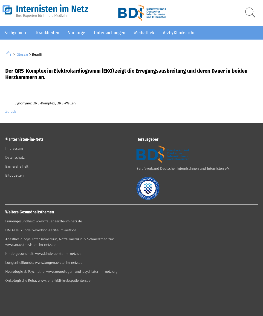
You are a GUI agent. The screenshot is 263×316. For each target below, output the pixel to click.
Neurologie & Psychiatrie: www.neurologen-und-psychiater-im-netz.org (61, 271)
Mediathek (144, 32)
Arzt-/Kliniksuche (179, 32)
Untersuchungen (109, 32)
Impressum (14, 148)
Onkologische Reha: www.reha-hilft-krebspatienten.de (47, 280)
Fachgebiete (15, 32)
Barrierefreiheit (16, 166)
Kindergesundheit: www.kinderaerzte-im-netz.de (43, 253)
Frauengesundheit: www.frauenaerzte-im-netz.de (43, 221)
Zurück (10, 111)
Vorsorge (76, 32)
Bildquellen (14, 175)
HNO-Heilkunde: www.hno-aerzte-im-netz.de (40, 230)
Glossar (22, 54)
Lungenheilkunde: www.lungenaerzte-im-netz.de (43, 262)
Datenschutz (15, 157)
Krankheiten (47, 32)
